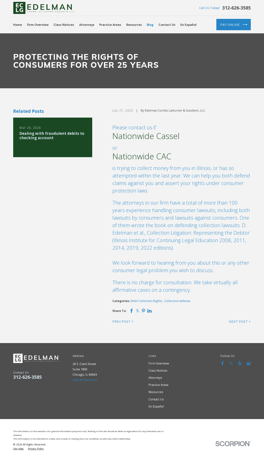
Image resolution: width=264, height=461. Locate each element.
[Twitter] (231, 363)
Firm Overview (158, 363)
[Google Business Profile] (249, 363)
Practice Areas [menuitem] (110, 25)
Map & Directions (85, 380)
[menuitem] (18, 448)
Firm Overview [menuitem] (38, 25)
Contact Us (156, 399)
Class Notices (157, 370)
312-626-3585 (236, 8)
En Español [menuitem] (188, 25)
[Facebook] (222, 363)
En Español (156, 406)
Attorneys (155, 377)
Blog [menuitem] (150, 25)
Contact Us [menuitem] (167, 25)
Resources (155, 392)
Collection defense (177, 301)
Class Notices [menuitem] (64, 25)
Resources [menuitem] (134, 25)
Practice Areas (158, 385)
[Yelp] (240, 363)
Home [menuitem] (17, 25)
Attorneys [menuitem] (86, 25)
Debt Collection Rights (146, 301)
